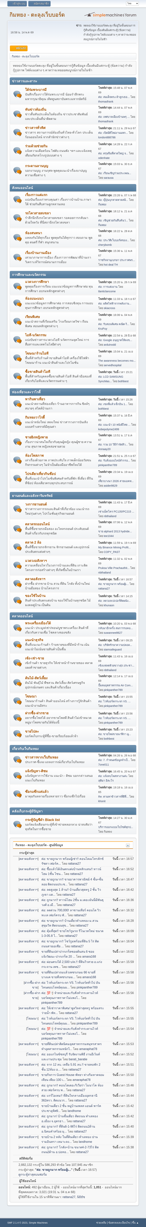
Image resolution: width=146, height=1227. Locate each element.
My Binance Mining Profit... (114, 547)
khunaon (109, 605)
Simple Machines (38, 1222)
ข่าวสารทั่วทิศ (35, 128)
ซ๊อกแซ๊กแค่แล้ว (36, 792)
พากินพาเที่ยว (35, 399)
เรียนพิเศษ (32, 317)
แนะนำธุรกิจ (34, 640)
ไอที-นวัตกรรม (35, 335)
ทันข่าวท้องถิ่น (35, 109)
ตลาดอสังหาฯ (35, 579)
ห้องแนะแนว (34, 298)
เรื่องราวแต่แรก (36, 195)
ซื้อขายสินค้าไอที (37, 372)
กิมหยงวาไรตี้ (35, 417)
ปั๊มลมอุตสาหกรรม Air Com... (115, 685)
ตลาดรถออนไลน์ (37, 524)
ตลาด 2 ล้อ (33, 542)
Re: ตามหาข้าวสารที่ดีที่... (113, 796)
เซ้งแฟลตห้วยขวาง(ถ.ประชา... (116, 665)
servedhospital (112, 365)
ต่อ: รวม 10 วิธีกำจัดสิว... (113, 444)
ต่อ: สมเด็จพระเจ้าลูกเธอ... (114, 97)
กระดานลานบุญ (36, 166)
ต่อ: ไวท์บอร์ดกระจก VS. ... (114, 701)
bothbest (123, 381)
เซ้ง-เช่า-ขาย (34, 658)
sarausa (108, 177)
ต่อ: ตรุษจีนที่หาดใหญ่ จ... (113, 153)
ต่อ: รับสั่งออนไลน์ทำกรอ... (114, 460)
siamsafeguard (113, 649)
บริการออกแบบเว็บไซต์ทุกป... (115, 827)
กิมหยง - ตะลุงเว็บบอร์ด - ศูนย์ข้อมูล (39, 845)
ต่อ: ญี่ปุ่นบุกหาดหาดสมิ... (113, 199)
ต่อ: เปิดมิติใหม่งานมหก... (113, 132)
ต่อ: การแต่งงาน (107, 286)
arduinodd (110, 344)
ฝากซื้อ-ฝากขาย (36, 713)
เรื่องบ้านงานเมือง (38, 253)
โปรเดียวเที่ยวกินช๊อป (40, 474)
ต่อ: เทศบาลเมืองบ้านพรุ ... (114, 116)
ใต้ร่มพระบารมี (36, 90)
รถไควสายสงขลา (38, 213)
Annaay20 (104, 449)
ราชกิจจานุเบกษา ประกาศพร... (116, 260)
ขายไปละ (32, 731)
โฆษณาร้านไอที (36, 353)
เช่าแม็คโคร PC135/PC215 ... (116, 511)
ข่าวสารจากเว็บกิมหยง (41, 757)
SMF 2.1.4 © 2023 (17, 1222)
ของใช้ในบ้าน (35, 596)
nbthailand (110, 516)
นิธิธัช (81, 1197)
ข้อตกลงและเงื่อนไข (119, 1222)
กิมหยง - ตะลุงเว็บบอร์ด (37, 15)
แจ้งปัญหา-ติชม (36, 771)
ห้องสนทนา (33, 233)
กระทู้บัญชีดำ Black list (42, 820)
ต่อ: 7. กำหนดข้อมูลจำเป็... (114, 760)
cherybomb (105, 244)
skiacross (109, 308)
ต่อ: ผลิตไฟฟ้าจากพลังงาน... (114, 303)
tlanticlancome (107, 291)
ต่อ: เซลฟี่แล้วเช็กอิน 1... (112, 404)
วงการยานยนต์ (36, 504)
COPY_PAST (112, 551)
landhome (74, 1110)
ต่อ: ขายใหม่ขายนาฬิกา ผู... (114, 734)
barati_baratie (78, 1059)
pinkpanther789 (107, 465)
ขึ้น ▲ (135, 1222)
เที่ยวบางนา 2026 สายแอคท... (116, 481)
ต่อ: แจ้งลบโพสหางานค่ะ (113, 776)
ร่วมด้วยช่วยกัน (36, 146)
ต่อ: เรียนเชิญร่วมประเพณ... (114, 173)
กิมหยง (102, 204)
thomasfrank (105, 101)
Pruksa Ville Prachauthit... (114, 567)
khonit (102, 801)
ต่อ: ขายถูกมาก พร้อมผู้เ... (113, 583)
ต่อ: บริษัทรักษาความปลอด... (115, 644)
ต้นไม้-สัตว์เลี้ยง (36, 678)
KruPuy (102, 328)
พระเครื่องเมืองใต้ (38, 623)
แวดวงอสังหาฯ (36, 561)
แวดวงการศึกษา (37, 282)
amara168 (89, 956)
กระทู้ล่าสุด (24, 853)
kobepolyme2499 (108, 429)
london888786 (107, 137)
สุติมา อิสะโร (106, 780)
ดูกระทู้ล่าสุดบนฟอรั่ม (32, 1174)
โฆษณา (30, 696)
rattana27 (104, 588)
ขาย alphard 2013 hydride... (115, 531)
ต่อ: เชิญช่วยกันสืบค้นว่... (113, 220)
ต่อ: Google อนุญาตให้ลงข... (115, 340)
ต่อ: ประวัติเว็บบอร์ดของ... (113, 240)
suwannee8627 (113, 632)
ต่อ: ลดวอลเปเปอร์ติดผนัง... (114, 600)
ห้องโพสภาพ (34, 455)
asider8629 (110, 485)
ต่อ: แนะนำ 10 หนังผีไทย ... (114, 424)
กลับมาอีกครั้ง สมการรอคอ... (115, 628)
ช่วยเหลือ (101, 1222)
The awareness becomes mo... (117, 360)
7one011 (103, 764)
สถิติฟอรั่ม (24, 1158)
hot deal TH (111, 264)
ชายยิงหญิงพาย (36, 437)
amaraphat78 (88, 1049)
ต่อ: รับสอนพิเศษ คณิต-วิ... (113, 324)
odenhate (104, 157)
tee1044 (109, 535)
